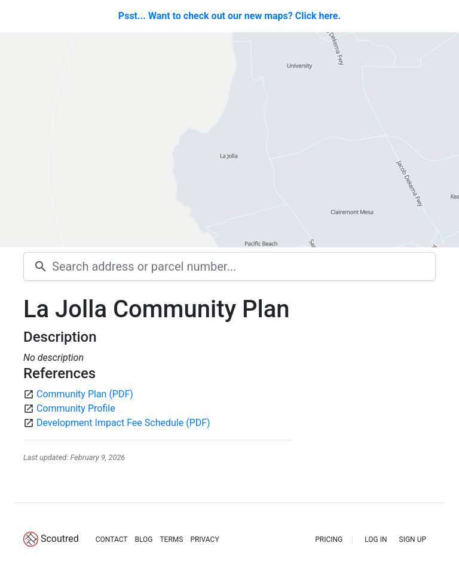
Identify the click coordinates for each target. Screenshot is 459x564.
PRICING (328, 539)
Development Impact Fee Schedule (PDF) (123, 422)
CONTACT (112, 539)
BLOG (143, 539)
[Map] (229, 139)
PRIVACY (204, 539)
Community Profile (75, 408)
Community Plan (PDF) (84, 394)
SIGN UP (412, 539)
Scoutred (60, 538)
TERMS (171, 539)
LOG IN (376, 539)
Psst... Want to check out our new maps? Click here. (229, 16)
